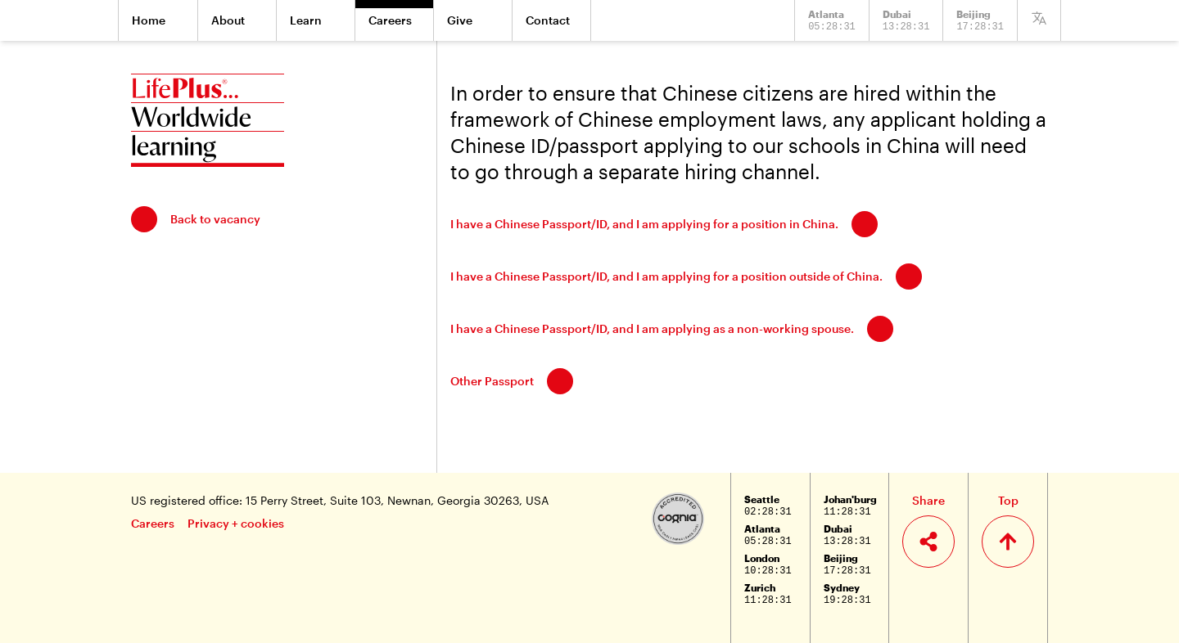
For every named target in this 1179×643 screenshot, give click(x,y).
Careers (152, 523)
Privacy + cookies (235, 523)
